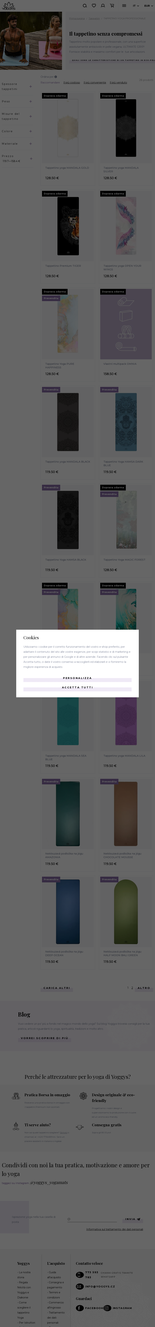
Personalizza (77, 678)
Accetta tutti (77, 687)
